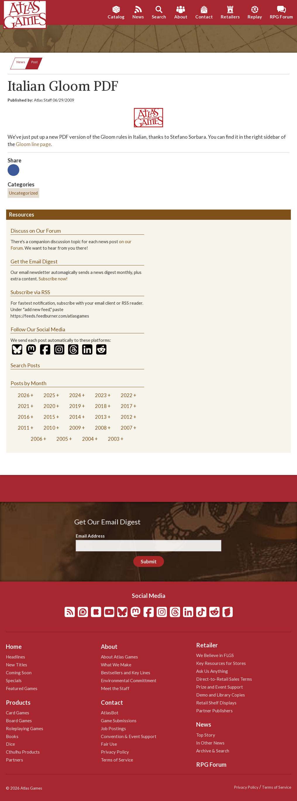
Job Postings (113, 728)
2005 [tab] (62, 439)
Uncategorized (23, 192)
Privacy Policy (115, 751)
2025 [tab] (49, 395)
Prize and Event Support (219, 686)
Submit (149, 561)
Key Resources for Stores (221, 663)
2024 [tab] (75, 395)
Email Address (90, 535)
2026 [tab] (24, 395)
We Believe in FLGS (215, 655)
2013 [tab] (101, 417)
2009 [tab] (75, 428)
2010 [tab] (49, 428)
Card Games (17, 712)
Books (12, 736)
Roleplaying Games (24, 728)
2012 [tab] (126, 417)
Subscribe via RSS (30, 292)
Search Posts (25, 365)
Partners (14, 759)
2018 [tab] (101, 406)
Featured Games (21, 688)
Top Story (205, 734)
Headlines (15, 656)
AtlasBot (109, 712)
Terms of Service (117, 759)
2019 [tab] (75, 406)
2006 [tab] (36, 439)
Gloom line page (33, 144)
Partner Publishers (214, 710)
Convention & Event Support (128, 736)
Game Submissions (119, 720)
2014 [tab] (75, 417)
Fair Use (109, 744)
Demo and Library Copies (220, 694)
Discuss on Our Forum (36, 230)
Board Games (19, 720)
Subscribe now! (53, 278)
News (20, 62)
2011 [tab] (24, 428)
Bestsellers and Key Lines (125, 672)
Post (34, 62)
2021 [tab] (24, 406)
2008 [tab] (101, 428)
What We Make (116, 664)
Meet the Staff (115, 688)
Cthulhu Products (23, 751)
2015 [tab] (49, 417)
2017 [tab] (126, 406)
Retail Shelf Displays (216, 702)
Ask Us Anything (212, 671)
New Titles (16, 664)
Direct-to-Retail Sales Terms (224, 679)
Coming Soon (19, 672)
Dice (10, 744)
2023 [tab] (101, 395)
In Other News (210, 742)
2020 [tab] (49, 406)
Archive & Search (212, 750)
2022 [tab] (126, 395)
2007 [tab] (126, 428)
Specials (14, 680)
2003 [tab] (114, 439)
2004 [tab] (88, 439)
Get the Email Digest (34, 261)
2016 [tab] (24, 417)
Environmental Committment (128, 680)
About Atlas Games (119, 656)
